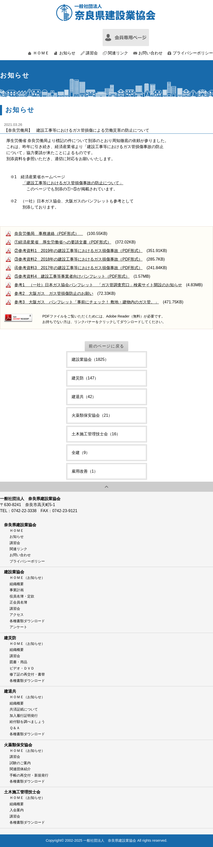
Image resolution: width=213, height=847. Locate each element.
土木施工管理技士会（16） (96, 434)
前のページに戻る (106, 346)
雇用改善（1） (85, 471)
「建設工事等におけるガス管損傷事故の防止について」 (72, 183)
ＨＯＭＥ (41, 53)
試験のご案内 (20, 763)
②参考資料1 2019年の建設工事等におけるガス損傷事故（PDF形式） (78, 251)
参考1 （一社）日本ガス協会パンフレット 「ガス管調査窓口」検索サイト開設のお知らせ (98, 285)
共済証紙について (24, 709)
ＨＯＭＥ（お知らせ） (27, 578)
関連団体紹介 (20, 769)
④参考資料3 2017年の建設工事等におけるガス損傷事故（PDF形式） (78, 268)
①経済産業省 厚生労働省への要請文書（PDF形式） (62, 242)
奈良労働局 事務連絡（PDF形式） (48, 233)
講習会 (92, 53)
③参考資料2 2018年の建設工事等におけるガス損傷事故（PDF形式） (78, 259)
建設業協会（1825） (90, 359)
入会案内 (17, 810)
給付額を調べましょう (27, 722)
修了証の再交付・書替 (27, 674)
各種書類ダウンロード (27, 621)
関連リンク (118, 53)
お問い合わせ (150, 53)
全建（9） (81, 452)
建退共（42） (84, 397)
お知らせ (67, 53)
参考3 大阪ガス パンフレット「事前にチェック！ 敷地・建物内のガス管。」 (86, 302)
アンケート (18, 627)
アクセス (17, 615)
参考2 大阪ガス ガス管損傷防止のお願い (53, 293)
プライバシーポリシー (193, 53)
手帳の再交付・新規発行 (29, 775)
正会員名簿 (18, 602)
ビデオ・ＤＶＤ (22, 668)
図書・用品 (18, 662)
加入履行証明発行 (24, 716)
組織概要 (17, 584)
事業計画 (17, 590)
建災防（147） (85, 378)
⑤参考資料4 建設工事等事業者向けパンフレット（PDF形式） (72, 276)
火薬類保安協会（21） (92, 415)
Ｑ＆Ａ (15, 728)
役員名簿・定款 (22, 596)
